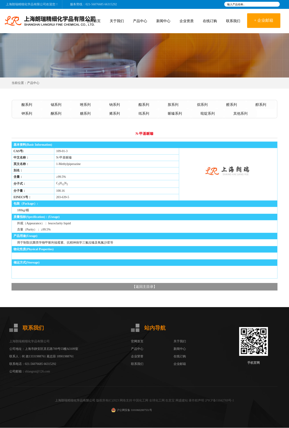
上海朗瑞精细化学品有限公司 (26, 4)
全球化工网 (157, 400)
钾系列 (26, 113)
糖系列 (85, 113)
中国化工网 (140, 400)
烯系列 (114, 113)
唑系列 (85, 105)
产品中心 (140, 21)
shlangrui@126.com (37, 371)
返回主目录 (144, 287)
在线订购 (210, 21)
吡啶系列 (208, 113)
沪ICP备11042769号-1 (219, 400)
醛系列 (231, 105)
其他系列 (240, 113)
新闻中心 (163, 21)
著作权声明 (196, 400)
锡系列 (56, 105)
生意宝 (170, 400)
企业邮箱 (180, 364)
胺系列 (173, 105)
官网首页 (137, 341)
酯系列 (144, 105)
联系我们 (233, 21)
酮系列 (56, 113)
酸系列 (26, 105)
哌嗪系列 (175, 113)
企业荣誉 (137, 356)
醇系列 (261, 105)
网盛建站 (182, 400)
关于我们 (117, 21)
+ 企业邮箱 (263, 20)
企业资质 (187, 21)
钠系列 (114, 105)
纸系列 (144, 113)
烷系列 (202, 105)
